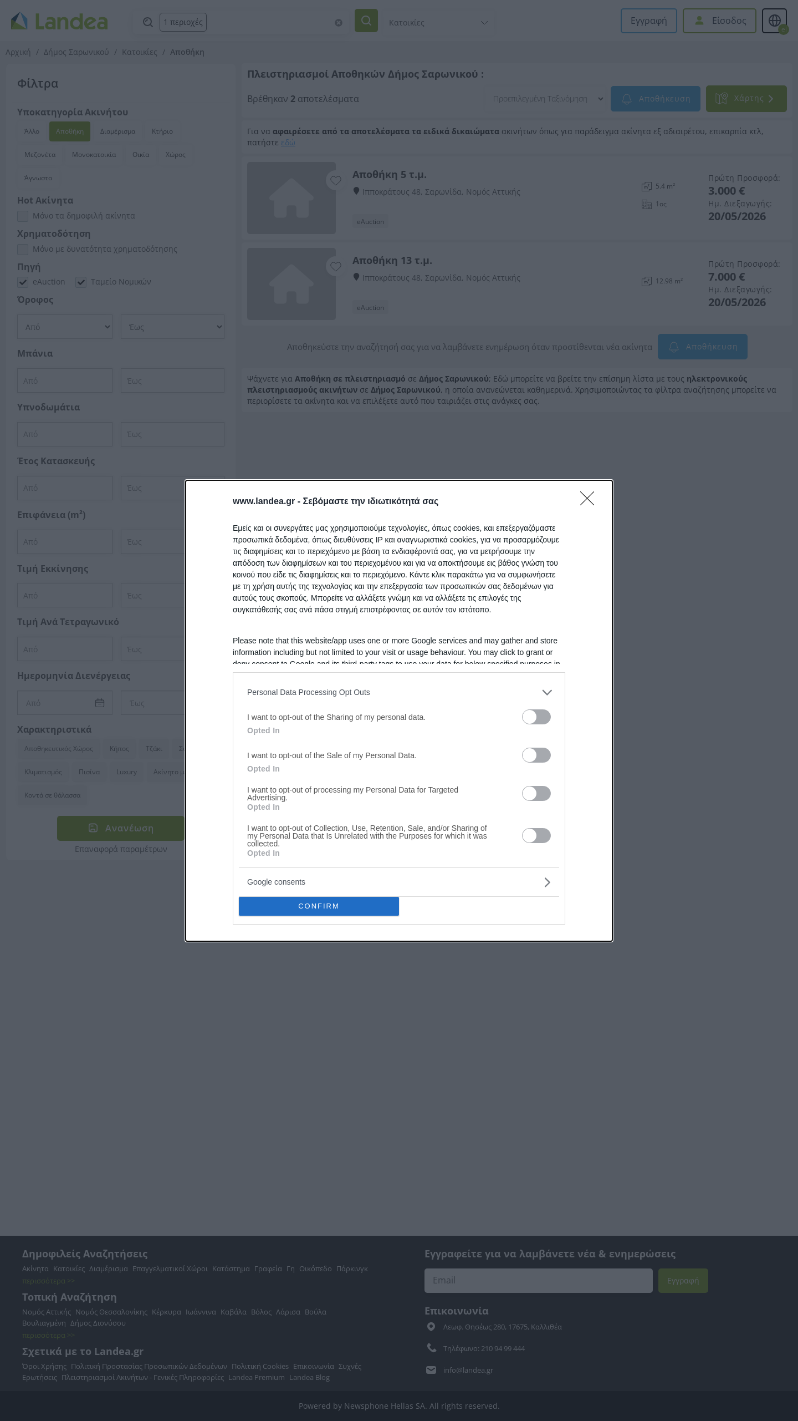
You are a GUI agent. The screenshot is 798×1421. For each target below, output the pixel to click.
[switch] (536, 716)
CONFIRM (319, 906)
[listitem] (399, 692)
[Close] (590, 501)
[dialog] (399, 710)
